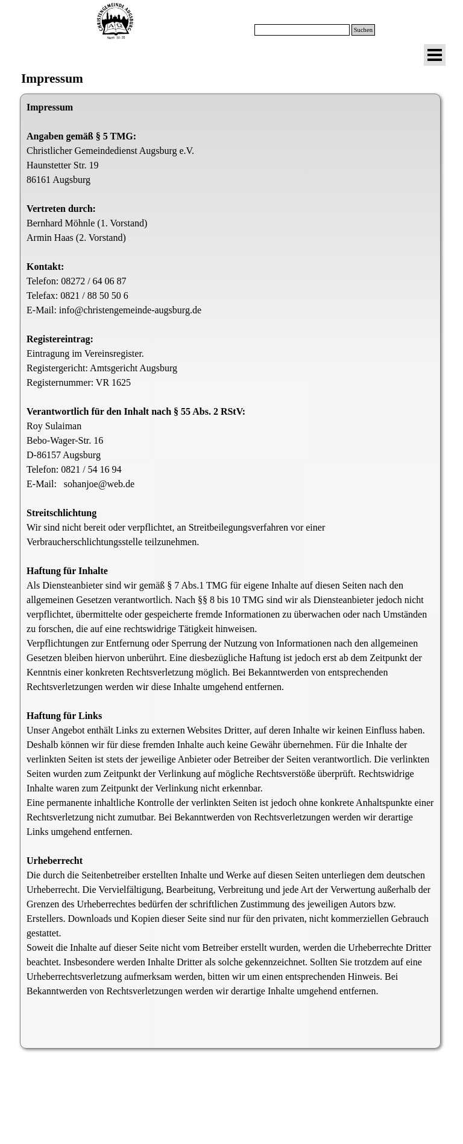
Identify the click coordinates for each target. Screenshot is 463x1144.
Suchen (363, 30)
